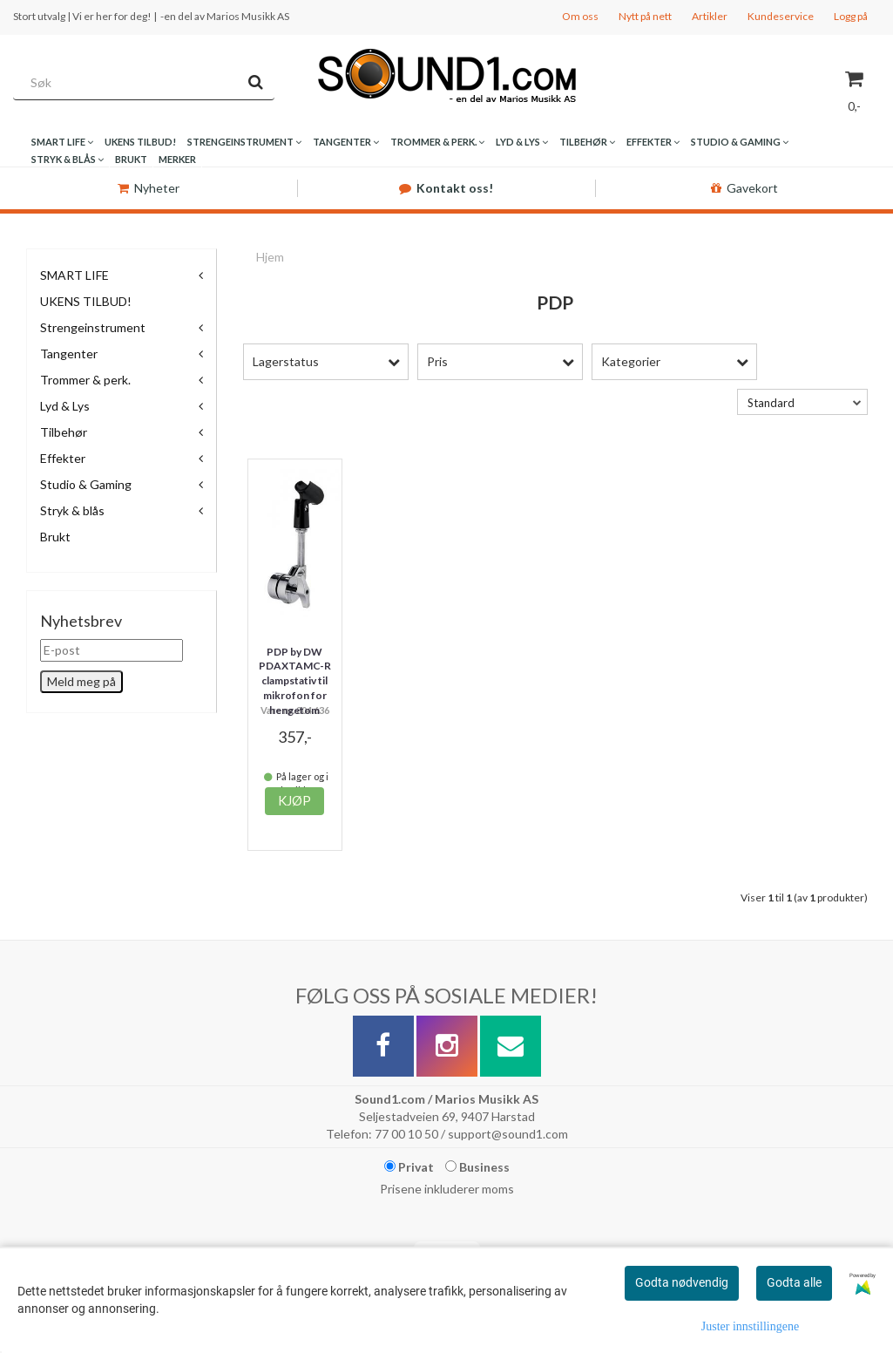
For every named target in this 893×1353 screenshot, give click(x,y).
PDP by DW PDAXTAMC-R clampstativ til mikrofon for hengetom (295, 681)
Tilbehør (63, 432)
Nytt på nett (645, 16)
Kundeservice (781, 16)
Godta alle (794, 1282)
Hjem (270, 256)
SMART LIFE (74, 275)
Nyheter (148, 187)
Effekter (62, 458)
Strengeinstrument (92, 327)
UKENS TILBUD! (86, 301)
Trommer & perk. (85, 379)
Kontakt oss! (446, 187)
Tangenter (69, 353)
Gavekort (744, 187)
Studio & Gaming (86, 484)
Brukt (55, 536)
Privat (409, 1166)
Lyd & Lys (65, 405)
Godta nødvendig (681, 1282)
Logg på (851, 16)
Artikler (709, 16)
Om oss (580, 16)
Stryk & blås (72, 510)
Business (477, 1166)
